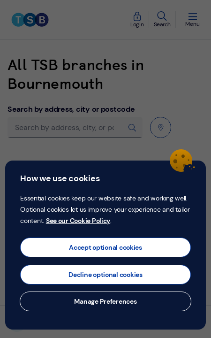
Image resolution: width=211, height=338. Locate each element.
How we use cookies (59, 178)
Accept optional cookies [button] (105, 247)
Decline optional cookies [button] (105, 274)
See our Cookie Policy (78, 220)
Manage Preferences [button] (105, 301)
